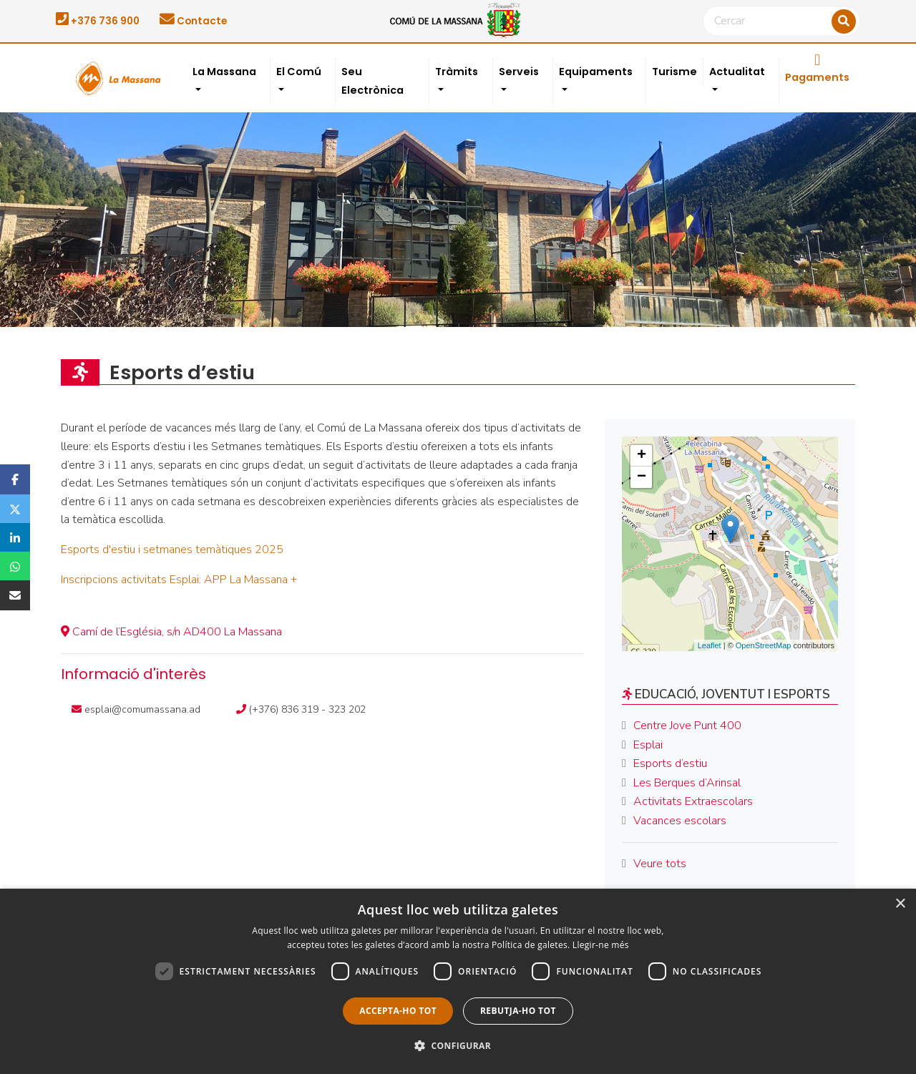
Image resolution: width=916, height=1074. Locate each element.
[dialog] (458, 981)
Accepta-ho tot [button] (398, 1011)
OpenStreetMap (763, 645)
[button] (458, 1046)
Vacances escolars (679, 821)
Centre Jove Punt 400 (687, 725)
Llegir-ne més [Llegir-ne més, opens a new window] (600, 945)
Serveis (519, 71)
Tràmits (456, 71)
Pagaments (817, 68)
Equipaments (596, 71)
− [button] (641, 477)
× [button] (900, 904)
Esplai (648, 745)
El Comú (298, 71)
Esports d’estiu (670, 763)
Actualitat (737, 71)
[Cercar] (781, 21)
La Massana (224, 71)
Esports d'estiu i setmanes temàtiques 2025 (172, 549)
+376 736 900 (98, 21)
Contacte (193, 21)
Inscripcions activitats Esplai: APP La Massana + (179, 579)
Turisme (674, 71)
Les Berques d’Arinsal (687, 783)
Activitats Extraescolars (693, 801)
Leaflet (709, 645)
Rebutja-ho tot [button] (518, 1011)
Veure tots (659, 864)
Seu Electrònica (372, 80)
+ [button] (641, 456)
